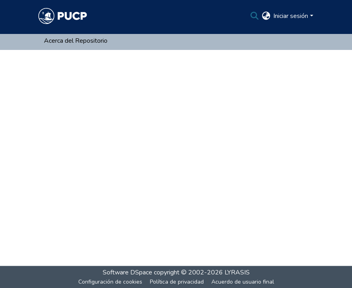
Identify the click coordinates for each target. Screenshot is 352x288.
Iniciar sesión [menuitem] (290, 16)
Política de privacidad (177, 282)
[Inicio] (62, 16)
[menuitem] (266, 16)
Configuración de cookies (110, 282)
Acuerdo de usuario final (242, 282)
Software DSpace (127, 272)
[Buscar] (254, 16)
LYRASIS (237, 272)
